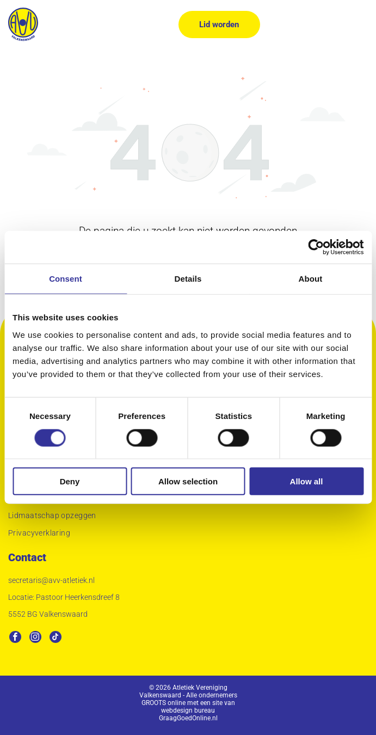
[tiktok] (55, 638)
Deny (70, 481)
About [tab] (311, 278)
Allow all (306, 481)
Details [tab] (188, 278)
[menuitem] (188, 517)
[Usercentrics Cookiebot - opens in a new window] (315, 247)
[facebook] (15, 638)
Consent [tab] (65, 278)
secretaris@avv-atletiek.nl (51, 580)
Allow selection (188, 481)
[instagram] (35, 638)
